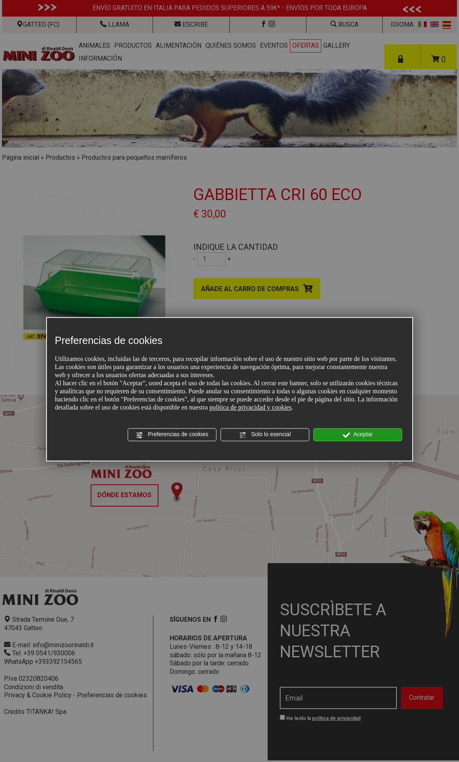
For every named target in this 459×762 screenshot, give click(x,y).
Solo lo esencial (265, 435)
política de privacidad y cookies (250, 407)
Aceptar (358, 435)
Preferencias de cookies (172, 435)
